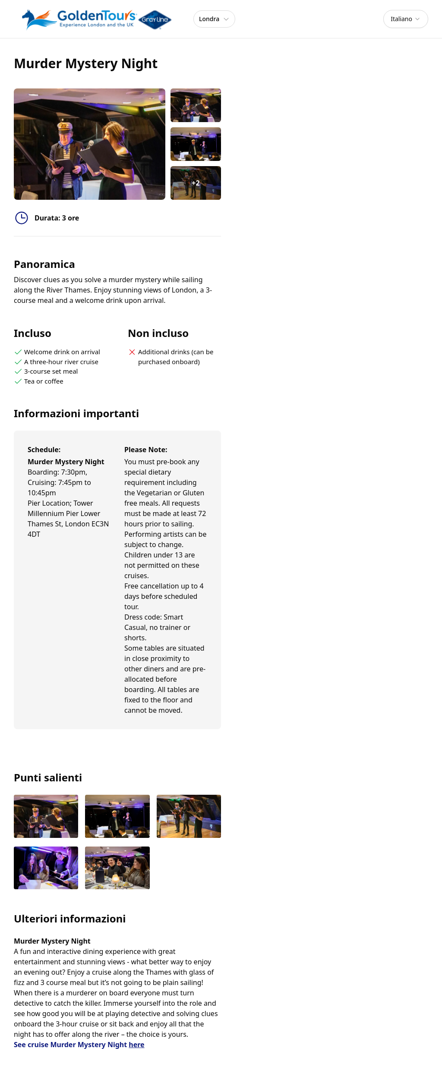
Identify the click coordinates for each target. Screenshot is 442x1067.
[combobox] (405, 19)
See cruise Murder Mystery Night (79, 1044)
